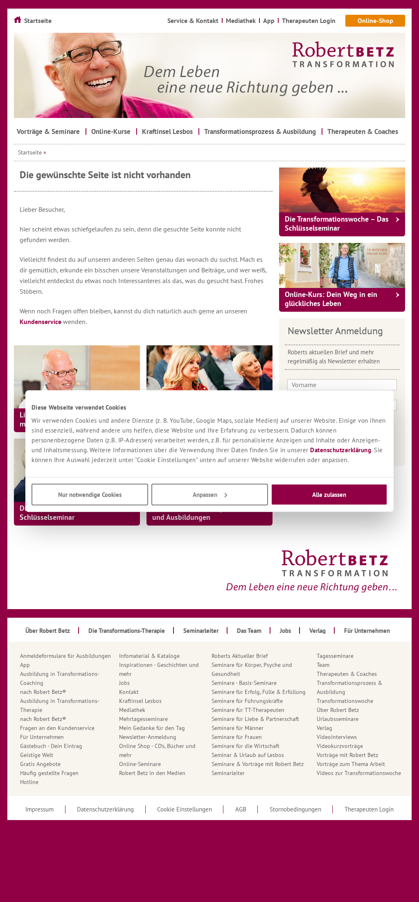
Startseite (30, 152)
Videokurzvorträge (340, 746)
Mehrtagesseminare (143, 719)
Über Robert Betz (338, 710)
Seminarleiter (228, 773)
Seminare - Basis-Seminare (244, 683)
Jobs (124, 683)
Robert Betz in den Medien (152, 773)
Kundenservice (41, 321)
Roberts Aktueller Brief (240, 656)
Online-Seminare (140, 764)
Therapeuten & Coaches (347, 674)
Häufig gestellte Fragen (49, 773)
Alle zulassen (329, 494)
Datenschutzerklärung (340, 449)
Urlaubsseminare (337, 719)
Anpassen (210, 494)
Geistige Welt (36, 755)
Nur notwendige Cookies (90, 494)
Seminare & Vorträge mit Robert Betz (258, 764)
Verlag (324, 728)
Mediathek (132, 710)
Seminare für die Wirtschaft (245, 746)
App (25, 665)
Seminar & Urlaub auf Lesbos (248, 755)
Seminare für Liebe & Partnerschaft (255, 719)
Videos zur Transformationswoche (359, 773)
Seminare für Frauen (237, 737)
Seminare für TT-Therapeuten (248, 710)
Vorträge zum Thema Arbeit (351, 764)
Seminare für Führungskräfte (247, 701)
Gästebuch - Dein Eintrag (51, 746)
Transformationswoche (345, 701)
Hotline (29, 782)
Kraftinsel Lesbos (140, 701)
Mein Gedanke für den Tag (152, 728)
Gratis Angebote (40, 764)
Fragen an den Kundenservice (57, 728)
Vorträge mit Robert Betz (347, 755)
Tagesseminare (335, 656)
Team (323, 665)
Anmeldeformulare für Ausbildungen (65, 656)
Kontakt (129, 692)
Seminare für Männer (238, 728)
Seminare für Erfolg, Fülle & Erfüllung (259, 692)
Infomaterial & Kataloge (149, 656)
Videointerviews (337, 737)
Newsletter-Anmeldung (147, 737)
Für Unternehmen (42, 737)
